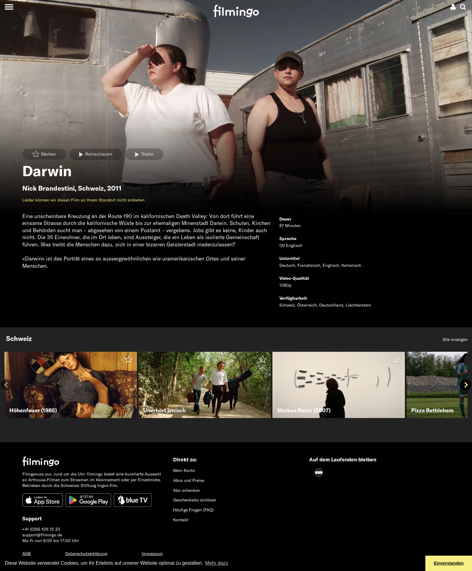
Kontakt (180, 520)
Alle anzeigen (454, 339)
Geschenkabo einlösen (194, 500)
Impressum (152, 553)
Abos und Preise (188, 480)
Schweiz (91, 188)
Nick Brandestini (48, 188)
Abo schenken (186, 490)
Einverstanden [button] (449, 563)
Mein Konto (184, 470)
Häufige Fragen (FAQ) (193, 510)
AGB (26, 553)
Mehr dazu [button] (216, 563)
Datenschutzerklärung (86, 553)
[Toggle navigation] (9, 7)
